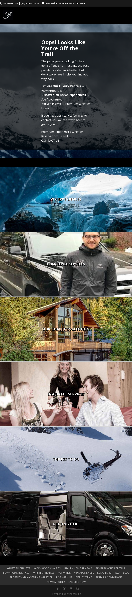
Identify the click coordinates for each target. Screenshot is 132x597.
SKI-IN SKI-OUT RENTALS (110, 568)
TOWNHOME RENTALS (16, 572)
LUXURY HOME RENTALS (78, 568)
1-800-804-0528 (10, 3)
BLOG (126, 572)
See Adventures (51, 99)
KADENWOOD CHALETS (47, 568)
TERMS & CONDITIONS (109, 577)
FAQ (117, 572)
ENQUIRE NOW (77, 582)
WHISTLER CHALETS (18, 568)
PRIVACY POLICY (56, 582)
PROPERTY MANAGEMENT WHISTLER (31, 577)
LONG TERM (104, 572)
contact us (48, 120)
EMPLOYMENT (83, 577)
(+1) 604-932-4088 (30, 3)
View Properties (51, 91)
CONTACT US (50, 140)
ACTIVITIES (64, 572)
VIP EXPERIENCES (84, 572)
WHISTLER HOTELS (43, 572)
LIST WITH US (64, 577)
